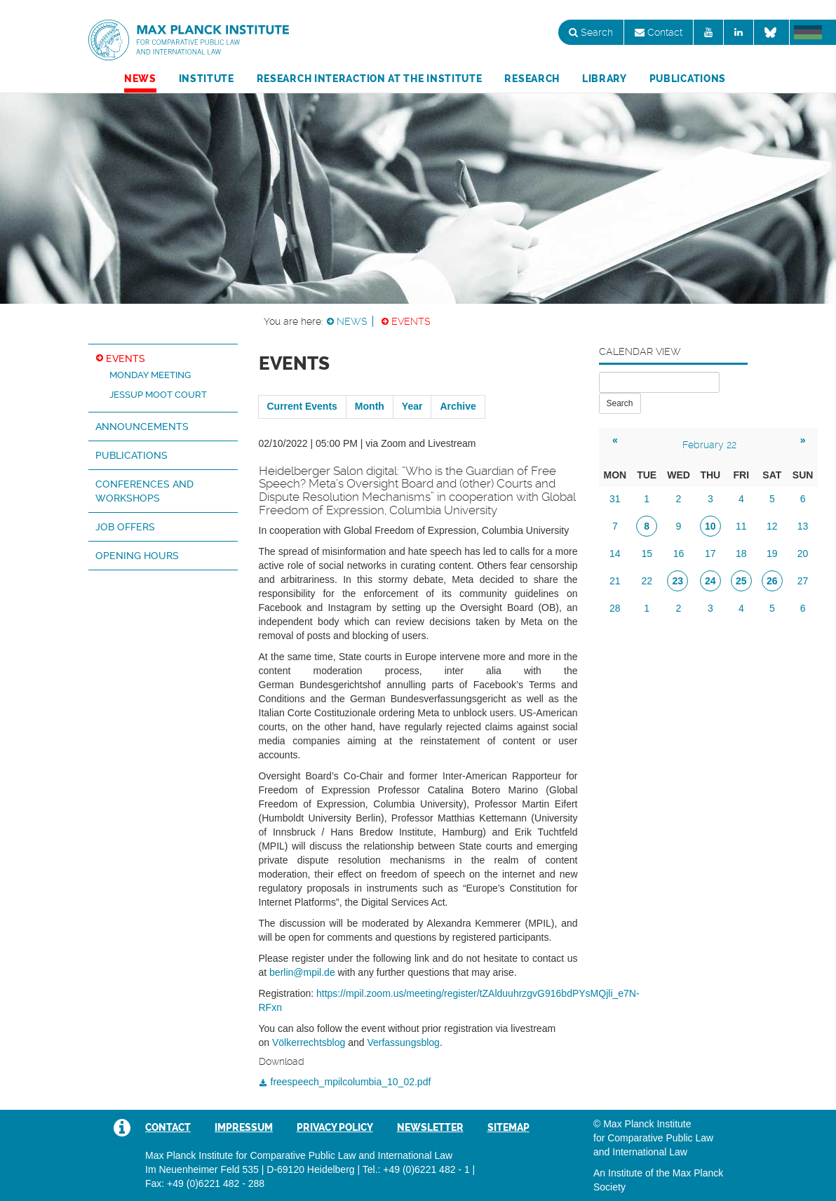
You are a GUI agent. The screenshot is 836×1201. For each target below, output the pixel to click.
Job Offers (125, 526)
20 (803, 553)
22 (646, 580)
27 (803, 580)
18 (741, 553)
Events (411, 321)
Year (412, 406)
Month (369, 406)
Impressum (244, 1127)
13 (803, 526)
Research (532, 78)
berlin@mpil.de (302, 972)
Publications (687, 78)
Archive (458, 406)
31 (615, 498)
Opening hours (137, 555)
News (140, 78)
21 (615, 580)
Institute (206, 78)
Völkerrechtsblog (308, 1042)
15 (646, 553)
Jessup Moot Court (158, 394)
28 (615, 608)
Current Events (302, 406)
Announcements (142, 426)
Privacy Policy (335, 1127)
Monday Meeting (150, 375)
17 (710, 553)
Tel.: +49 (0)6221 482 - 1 (416, 1169)
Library (604, 78)
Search (591, 32)
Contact (658, 32)
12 (772, 526)
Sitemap (508, 1127)
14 (615, 553)
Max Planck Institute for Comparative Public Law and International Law (188, 41)
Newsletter (430, 1127)
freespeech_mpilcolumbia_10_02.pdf (351, 1081)
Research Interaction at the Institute (370, 78)
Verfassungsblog (403, 1042)
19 (772, 553)
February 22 (709, 444)
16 (679, 553)
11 (741, 526)
